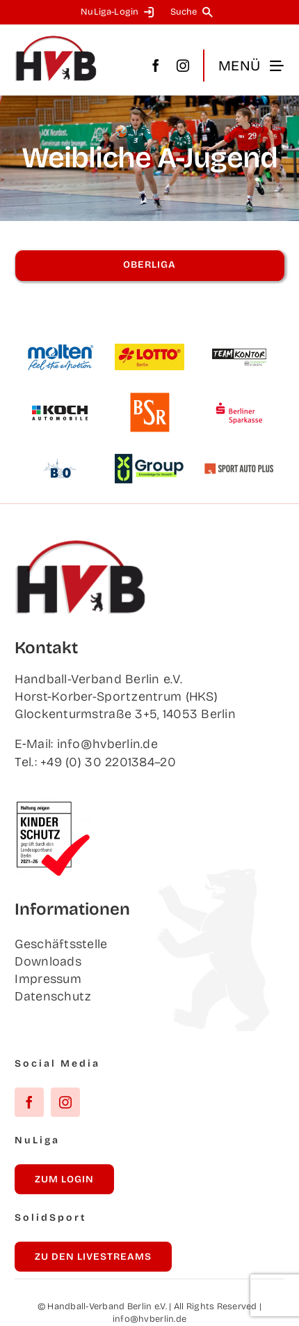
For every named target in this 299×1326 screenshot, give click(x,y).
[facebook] (156, 65)
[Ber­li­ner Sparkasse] (239, 398)
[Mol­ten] (60, 350)
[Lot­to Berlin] (149, 350)
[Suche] (194, 12)
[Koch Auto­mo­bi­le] (60, 398)
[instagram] (183, 65)
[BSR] (149, 398)
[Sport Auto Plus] (239, 469)
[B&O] (60, 454)
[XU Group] (149, 460)
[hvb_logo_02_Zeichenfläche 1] (56, 41)
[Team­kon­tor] (239, 342)
